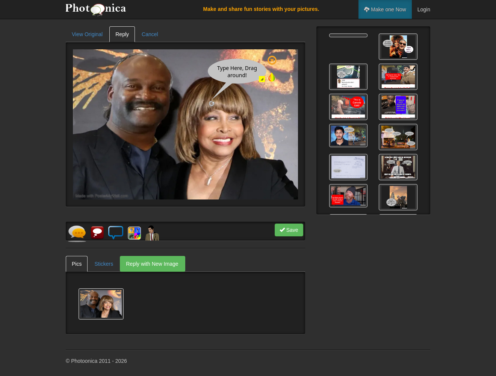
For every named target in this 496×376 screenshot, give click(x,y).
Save (289, 230)
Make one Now (385, 9)
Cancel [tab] (150, 34)
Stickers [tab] (103, 264)
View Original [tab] (87, 34)
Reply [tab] (122, 34)
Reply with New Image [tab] (152, 264)
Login (423, 9)
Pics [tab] (77, 264)
